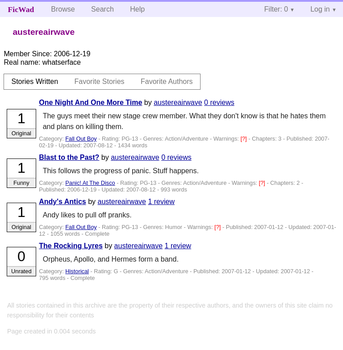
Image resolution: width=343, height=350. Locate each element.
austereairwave (178, 102)
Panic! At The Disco (90, 182)
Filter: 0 (276, 9)
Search (102, 9)
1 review (161, 201)
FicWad (21, 9)
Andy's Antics (62, 201)
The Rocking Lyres (71, 246)
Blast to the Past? (69, 157)
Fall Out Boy (80, 138)
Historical (77, 271)
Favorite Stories (100, 81)
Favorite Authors (167, 81)
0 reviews (219, 102)
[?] (244, 138)
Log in (320, 9)
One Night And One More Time (90, 102)
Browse (63, 9)
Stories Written (34, 81)
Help (137, 9)
